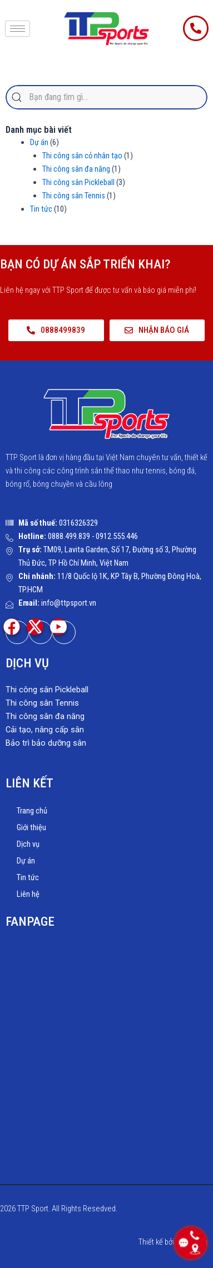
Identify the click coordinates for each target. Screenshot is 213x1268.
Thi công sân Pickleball (78, 182)
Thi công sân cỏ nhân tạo (82, 156)
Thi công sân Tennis (73, 196)
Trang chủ (32, 811)
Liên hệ (28, 894)
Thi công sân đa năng (76, 169)
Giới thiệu (31, 827)
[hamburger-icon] (17, 29)
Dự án (39, 142)
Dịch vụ (28, 844)
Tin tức (41, 209)
